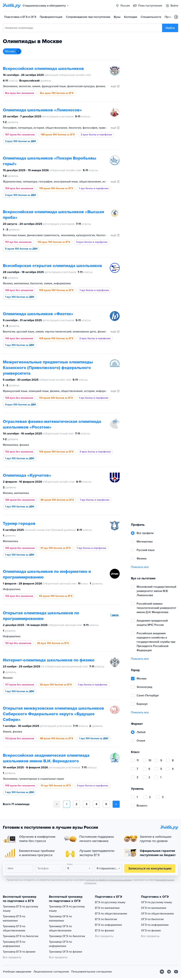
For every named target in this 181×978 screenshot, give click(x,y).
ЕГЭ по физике (104, 930)
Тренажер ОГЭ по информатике (60, 944)
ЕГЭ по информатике (108, 925)
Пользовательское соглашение (91, 971)
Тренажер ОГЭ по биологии (67, 936)
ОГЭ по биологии (152, 919)
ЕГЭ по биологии (106, 919)
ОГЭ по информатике (155, 925)
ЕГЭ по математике (107, 908)
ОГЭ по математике (153, 908)
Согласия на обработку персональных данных (109, 880)
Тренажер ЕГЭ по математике (14, 918)
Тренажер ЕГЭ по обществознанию (14, 928)
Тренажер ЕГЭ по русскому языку (20, 909)
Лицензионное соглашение (51, 971)
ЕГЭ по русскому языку (110, 902)
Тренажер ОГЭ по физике (65, 951)
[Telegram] (169, 972)
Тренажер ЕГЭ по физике (19, 951)
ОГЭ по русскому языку (156, 902)
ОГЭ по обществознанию (157, 913)
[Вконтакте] (162, 972)
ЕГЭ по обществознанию (111, 913)
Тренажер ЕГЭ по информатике (14, 944)
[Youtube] (176, 972)
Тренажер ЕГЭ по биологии (20, 936)
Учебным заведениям (17, 971)
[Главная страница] (12, 6)
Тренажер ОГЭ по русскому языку (67, 909)
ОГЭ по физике (151, 930)
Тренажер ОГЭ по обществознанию (60, 928)
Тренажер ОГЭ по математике (60, 918)
